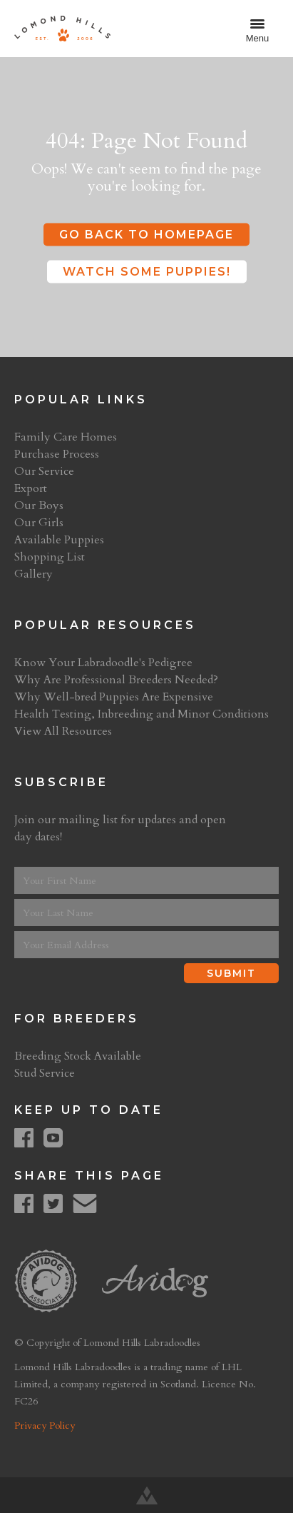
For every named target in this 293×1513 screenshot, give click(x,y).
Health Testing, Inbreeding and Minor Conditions (141, 714)
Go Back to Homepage (146, 234)
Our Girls (38, 523)
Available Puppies (59, 540)
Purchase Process (56, 454)
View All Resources (63, 731)
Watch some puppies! (147, 271)
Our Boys (38, 505)
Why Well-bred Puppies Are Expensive (113, 697)
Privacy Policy (44, 1425)
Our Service (44, 471)
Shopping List (49, 557)
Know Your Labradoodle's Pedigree (103, 662)
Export (30, 488)
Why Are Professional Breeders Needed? (116, 680)
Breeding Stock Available (77, 1056)
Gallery (33, 574)
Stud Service (44, 1073)
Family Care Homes (65, 437)
